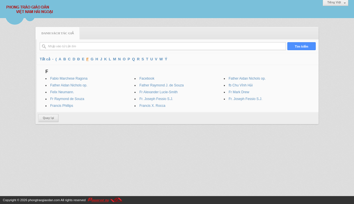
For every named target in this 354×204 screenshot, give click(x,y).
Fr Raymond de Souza (67, 99)
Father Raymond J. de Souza (161, 85)
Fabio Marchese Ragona (68, 78)
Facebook (146, 78)
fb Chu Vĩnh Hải (241, 85)
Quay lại (48, 118)
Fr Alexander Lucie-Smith (158, 92)
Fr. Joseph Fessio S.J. (156, 99)
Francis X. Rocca (152, 106)
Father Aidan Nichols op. (247, 78)
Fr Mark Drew (239, 92)
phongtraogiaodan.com (44, 200)
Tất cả (45, 59)
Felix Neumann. (62, 92)
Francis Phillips (61, 106)
